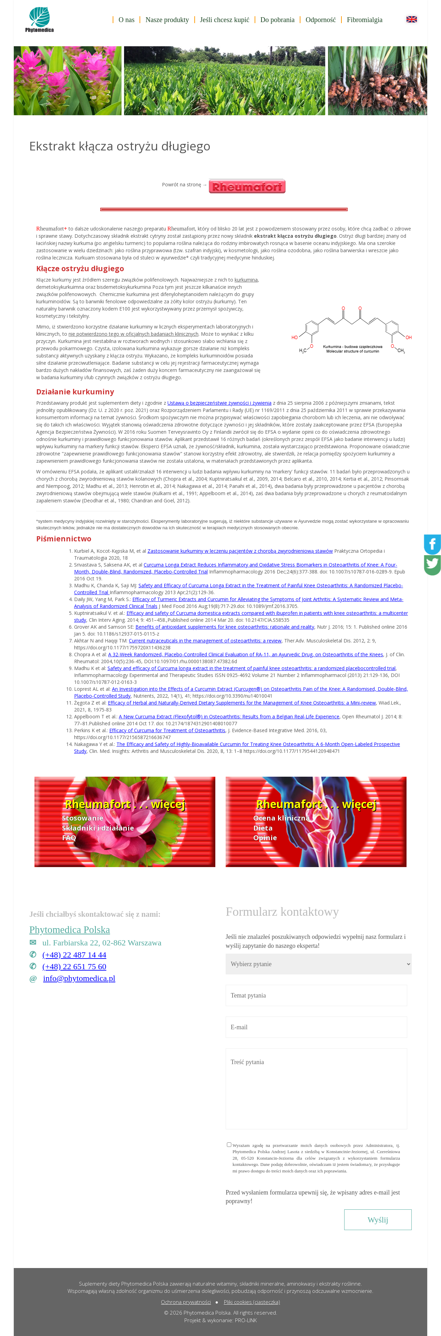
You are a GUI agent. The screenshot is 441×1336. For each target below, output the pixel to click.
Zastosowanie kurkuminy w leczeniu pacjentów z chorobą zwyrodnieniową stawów (240, 551)
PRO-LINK (246, 1320)
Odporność (321, 19)
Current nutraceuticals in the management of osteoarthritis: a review (205, 640)
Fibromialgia (364, 19)
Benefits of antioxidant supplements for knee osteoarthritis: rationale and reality (224, 626)
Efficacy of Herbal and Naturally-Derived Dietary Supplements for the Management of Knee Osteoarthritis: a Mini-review (242, 702)
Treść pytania (316, 1088)
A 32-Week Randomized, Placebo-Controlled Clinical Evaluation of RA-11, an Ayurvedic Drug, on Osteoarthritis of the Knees (245, 654)
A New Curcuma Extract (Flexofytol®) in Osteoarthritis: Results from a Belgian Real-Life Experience (229, 716)
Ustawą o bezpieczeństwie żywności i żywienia (219, 403)
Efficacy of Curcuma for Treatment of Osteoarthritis (167, 730)
